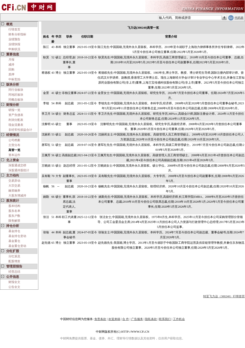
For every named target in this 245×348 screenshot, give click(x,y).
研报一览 (14, 110)
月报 (11, 59)
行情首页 (14, 29)
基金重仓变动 (17, 246)
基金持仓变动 (17, 236)
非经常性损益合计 (20, 129)
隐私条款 (151, 319)
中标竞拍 (14, 79)
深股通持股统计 (18, 170)
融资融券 (14, 190)
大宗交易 (14, 185)
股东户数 (14, 216)
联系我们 (165, 319)
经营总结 (14, 271)
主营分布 (14, 145)
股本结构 (14, 206)
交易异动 (14, 180)
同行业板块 (15, 89)
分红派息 (14, 256)
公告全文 (14, 287)
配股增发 (14, 261)
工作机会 (179, 319)
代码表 (239, 18)
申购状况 (14, 49)
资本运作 (14, 155)
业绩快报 (14, 44)
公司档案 (14, 140)
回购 (11, 69)
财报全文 (14, 282)
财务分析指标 (17, 34)
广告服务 (137, 319)
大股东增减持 (17, 195)
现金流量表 (15, 125)
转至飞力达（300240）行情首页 (224, 296)
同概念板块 (15, 99)
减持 (11, 64)
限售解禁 (14, 220)
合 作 (125, 319)
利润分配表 (15, 120)
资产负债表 (15, 115)
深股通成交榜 (17, 165)
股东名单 (14, 211)
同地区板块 (15, 94)
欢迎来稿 (114, 319)
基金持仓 (14, 231)
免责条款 (100, 319)
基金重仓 (14, 241)
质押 (11, 74)
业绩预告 (14, 39)
